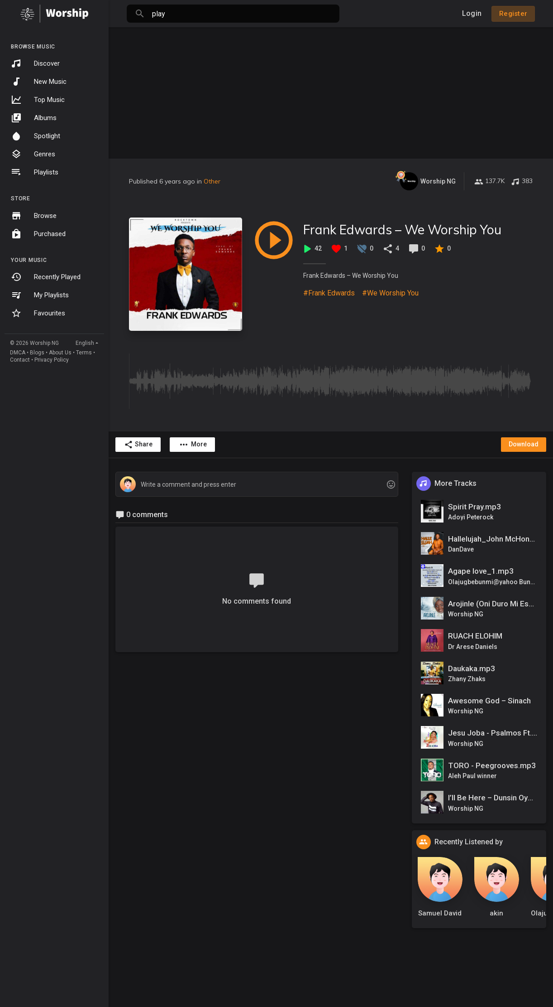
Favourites (38, 313)
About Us (60, 352)
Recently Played (46, 276)
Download (524, 444)
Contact (20, 360)
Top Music (38, 99)
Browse (34, 215)
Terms (84, 352)
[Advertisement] (331, 90)
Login (471, 13)
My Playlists (40, 295)
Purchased (38, 233)
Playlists (34, 172)
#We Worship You (390, 293)
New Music (39, 81)
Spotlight (35, 136)
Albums (34, 117)
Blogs (37, 352)
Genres (33, 154)
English (85, 343)
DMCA (17, 352)
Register (513, 14)
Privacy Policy (51, 360)
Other (212, 181)
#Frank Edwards (329, 293)
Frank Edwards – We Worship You (402, 229)
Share (138, 444)
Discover (35, 63)
